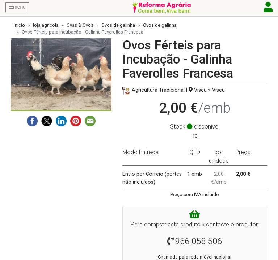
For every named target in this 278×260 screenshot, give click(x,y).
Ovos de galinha (118, 25)
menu (17, 7)
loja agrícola (46, 25)
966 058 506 (198, 241)
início (19, 25)
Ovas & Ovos (80, 25)
